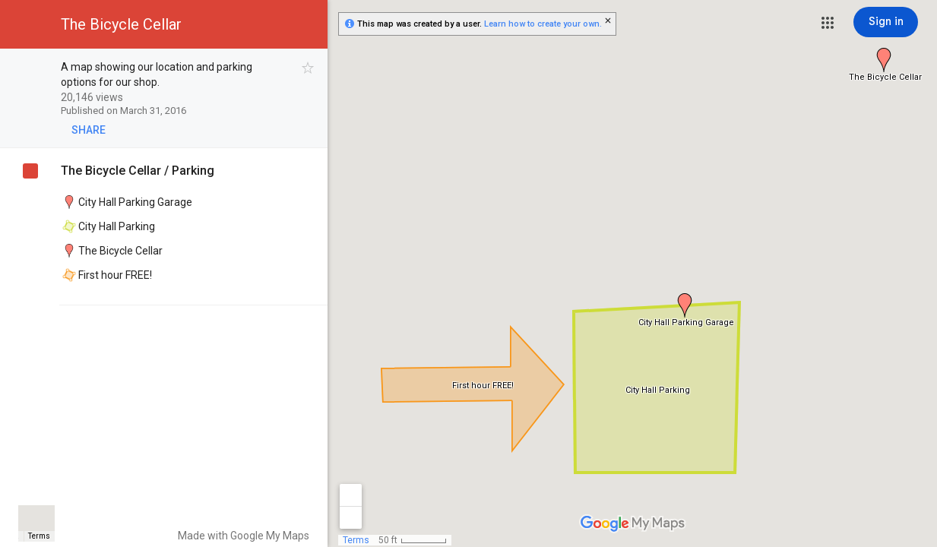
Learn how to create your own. (543, 24)
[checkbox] (308, 68)
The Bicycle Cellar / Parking (137, 170)
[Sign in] (885, 22)
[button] (827, 23)
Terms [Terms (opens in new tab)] (39, 536)
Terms (356, 540)
